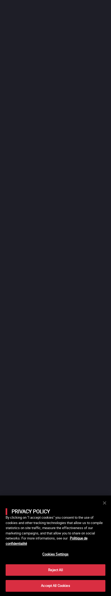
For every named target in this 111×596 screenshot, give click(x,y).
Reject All (55, 569)
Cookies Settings (55, 554)
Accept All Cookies (55, 585)
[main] (55, 546)
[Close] (104, 503)
